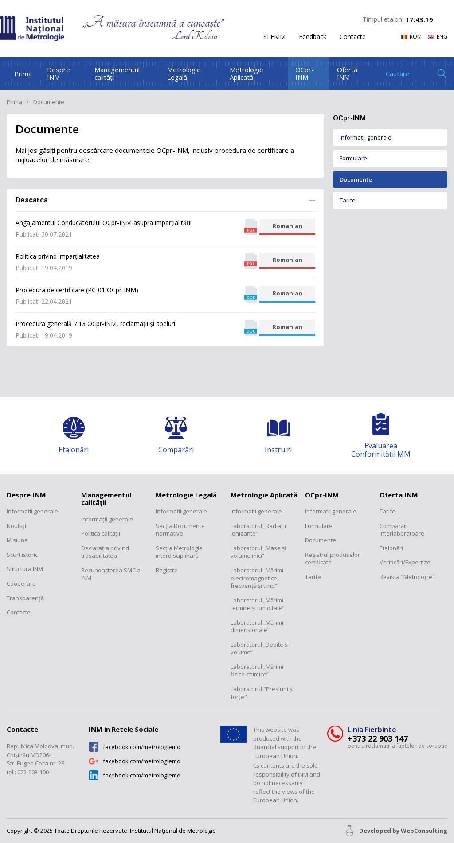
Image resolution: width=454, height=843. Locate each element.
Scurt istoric (22, 555)
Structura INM (25, 569)
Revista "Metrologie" (407, 577)
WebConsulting (424, 831)
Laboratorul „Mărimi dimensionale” (257, 626)
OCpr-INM (304, 73)
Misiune (17, 540)
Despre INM (58, 73)
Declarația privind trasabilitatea (105, 552)
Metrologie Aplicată (246, 73)
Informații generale (365, 137)
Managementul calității (117, 73)
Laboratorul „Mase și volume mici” (258, 552)
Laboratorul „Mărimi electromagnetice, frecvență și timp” (257, 578)
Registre (167, 570)
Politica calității (100, 533)
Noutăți (16, 526)
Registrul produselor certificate (332, 559)
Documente (356, 179)
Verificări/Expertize (405, 562)
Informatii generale (32, 511)
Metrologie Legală (184, 73)
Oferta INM (347, 73)
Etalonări (391, 548)
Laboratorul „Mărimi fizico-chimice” (257, 671)
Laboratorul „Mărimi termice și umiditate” (258, 604)
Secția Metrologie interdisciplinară (179, 552)
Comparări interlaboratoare (402, 530)
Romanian (287, 226)
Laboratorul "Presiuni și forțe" (262, 693)
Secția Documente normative (180, 530)
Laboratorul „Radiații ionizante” (258, 530)
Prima (23, 73)
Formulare (353, 158)
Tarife (348, 200)
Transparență (25, 598)
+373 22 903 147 (378, 738)
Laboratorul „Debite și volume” (260, 649)
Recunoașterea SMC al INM (111, 574)
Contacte (353, 36)
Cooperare (21, 583)
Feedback (312, 36)
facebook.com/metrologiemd (141, 747)
